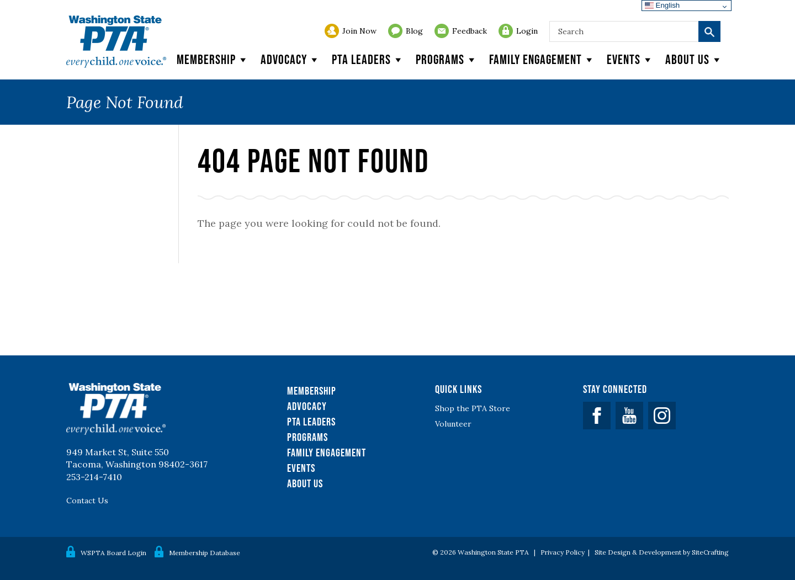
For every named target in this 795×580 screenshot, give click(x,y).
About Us (305, 483)
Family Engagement (542, 59)
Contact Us (87, 500)
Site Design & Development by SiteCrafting (662, 552)
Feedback (469, 31)
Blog (414, 31)
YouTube (629, 415)
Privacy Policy (562, 552)
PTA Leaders (368, 59)
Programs (447, 59)
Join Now (359, 31)
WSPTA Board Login (113, 553)
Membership (213, 59)
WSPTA (116, 41)
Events (630, 59)
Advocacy (291, 59)
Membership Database (204, 553)
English (662, 5)
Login (527, 31)
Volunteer (453, 424)
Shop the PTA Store (472, 408)
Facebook (597, 415)
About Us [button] (694, 59)
